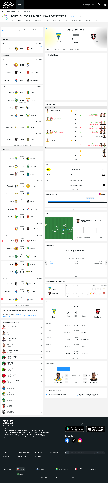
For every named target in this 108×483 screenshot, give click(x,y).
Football (3, 11)
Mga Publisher (38, 452)
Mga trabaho (37, 456)
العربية (20, 474)
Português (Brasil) (62, 469)
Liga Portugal (12, 11)
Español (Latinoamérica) (80, 469)
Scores (19, 5)
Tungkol (5, 452)
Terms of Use (22, 456)
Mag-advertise (53, 452)
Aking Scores (88, 4)
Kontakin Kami (7, 456)
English (40, 469)
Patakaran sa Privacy (24, 452)
